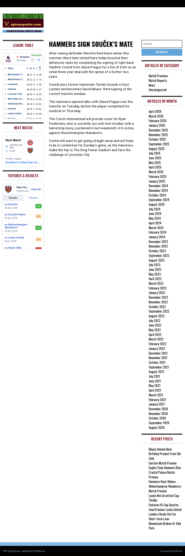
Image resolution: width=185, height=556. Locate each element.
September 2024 (159, 199)
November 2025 (158, 134)
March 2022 (156, 339)
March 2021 (156, 395)
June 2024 (155, 213)
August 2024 (157, 204)
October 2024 (157, 195)
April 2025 (155, 167)
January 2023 (157, 292)
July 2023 (154, 264)
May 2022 (155, 329)
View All (36, 189)
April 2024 (155, 223)
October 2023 (157, 250)
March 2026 (156, 116)
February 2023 (157, 288)
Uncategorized (158, 89)
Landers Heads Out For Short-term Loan (162, 516)
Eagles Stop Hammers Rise (165, 467)
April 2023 (155, 278)
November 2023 (158, 246)
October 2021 (157, 362)
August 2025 (157, 148)
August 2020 (157, 427)
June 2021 (155, 381)
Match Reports (158, 80)
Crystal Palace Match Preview (162, 474)
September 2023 (159, 255)
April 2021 (155, 390)
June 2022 (155, 325)
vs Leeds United (14, 237)
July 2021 (154, 376)
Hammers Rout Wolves (162, 481)
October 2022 (157, 306)
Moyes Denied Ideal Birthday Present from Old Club (165, 454)
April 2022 (155, 334)
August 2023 (157, 260)
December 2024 (158, 185)
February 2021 (157, 399)
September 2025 (159, 144)
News (152, 85)
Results (13, 197)
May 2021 (154, 385)
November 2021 (158, 357)
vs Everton (11, 204)
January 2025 (157, 181)
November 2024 (158, 190)
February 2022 (157, 343)
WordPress (177, 551)
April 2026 (155, 111)
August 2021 (156, 371)
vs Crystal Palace (15, 214)
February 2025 (157, 176)
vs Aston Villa (13, 247)
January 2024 (157, 237)
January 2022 (157, 348)
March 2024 (156, 227)
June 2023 (155, 269)
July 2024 (154, 209)
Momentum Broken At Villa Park (165, 526)
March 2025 (156, 171)
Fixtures (33, 197)
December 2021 (158, 353)
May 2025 (155, 162)
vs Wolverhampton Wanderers (16, 226)
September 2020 (159, 422)
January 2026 (157, 125)
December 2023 (158, 241)
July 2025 (154, 153)
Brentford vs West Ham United (24, 162)
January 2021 (157, 404)
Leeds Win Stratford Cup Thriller (164, 498)
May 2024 (155, 218)
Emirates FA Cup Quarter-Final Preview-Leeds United (165, 507)
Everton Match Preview (163, 463)
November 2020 (158, 413)
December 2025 (158, 130)
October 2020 (157, 418)
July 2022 (154, 320)
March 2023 (156, 283)
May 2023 (155, 274)
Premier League (25, 57)
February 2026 (157, 120)
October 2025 (157, 139)
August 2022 (157, 316)
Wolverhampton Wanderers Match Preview (165, 488)
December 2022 (158, 297)
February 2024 (157, 232)
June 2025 (155, 157)
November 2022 (158, 302)
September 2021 (159, 367)
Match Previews (158, 75)
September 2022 (159, 311)
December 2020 (158, 408)
